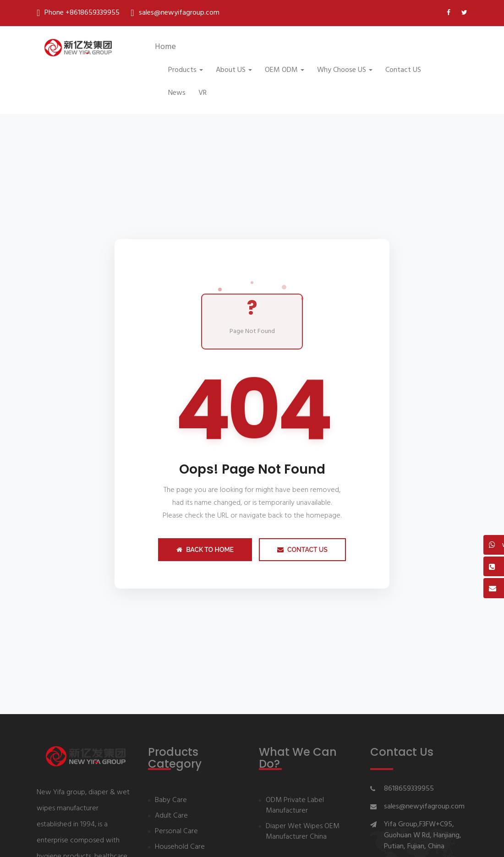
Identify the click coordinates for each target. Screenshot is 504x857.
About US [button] (234, 70)
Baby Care (171, 800)
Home (165, 47)
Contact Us (302, 549)
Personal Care (176, 831)
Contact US (403, 70)
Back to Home (205, 549)
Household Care (180, 847)
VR (202, 93)
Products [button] (185, 70)
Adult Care (171, 816)
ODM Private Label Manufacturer (295, 805)
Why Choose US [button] (345, 70)
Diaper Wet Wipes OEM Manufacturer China (303, 831)
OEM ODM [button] (284, 70)
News (177, 93)
